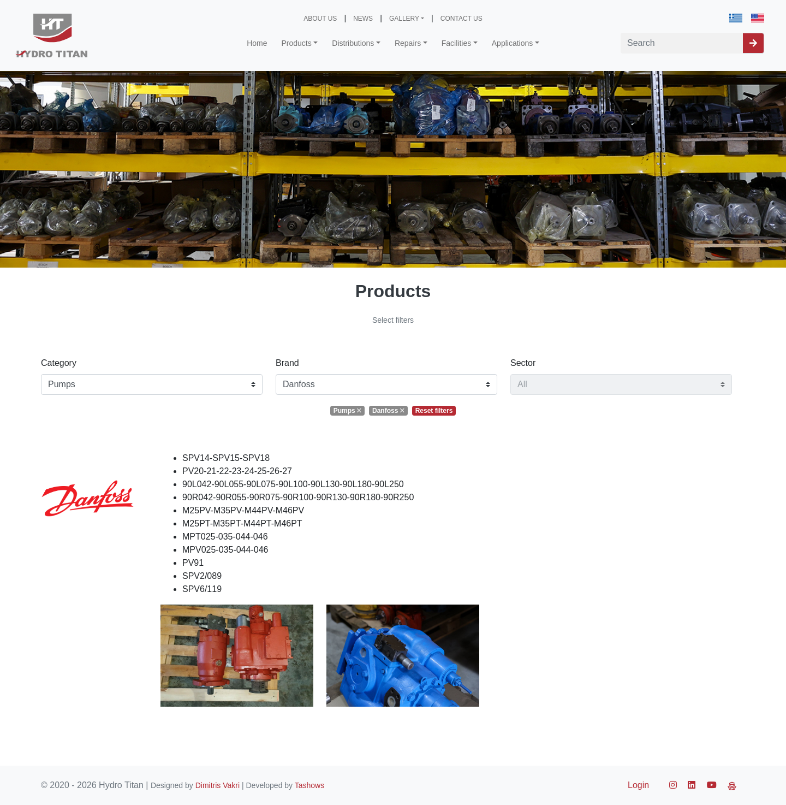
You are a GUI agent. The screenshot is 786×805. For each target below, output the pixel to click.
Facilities (456, 43)
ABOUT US (320, 18)
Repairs (408, 43)
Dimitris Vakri (217, 785)
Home (257, 43)
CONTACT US (461, 18)
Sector (522, 363)
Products (297, 43)
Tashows (309, 785)
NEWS (363, 18)
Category (58, 363)
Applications (512, 43)
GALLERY (404, 18)
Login (638, 785)
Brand (287, 363)
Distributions (353, 43)
